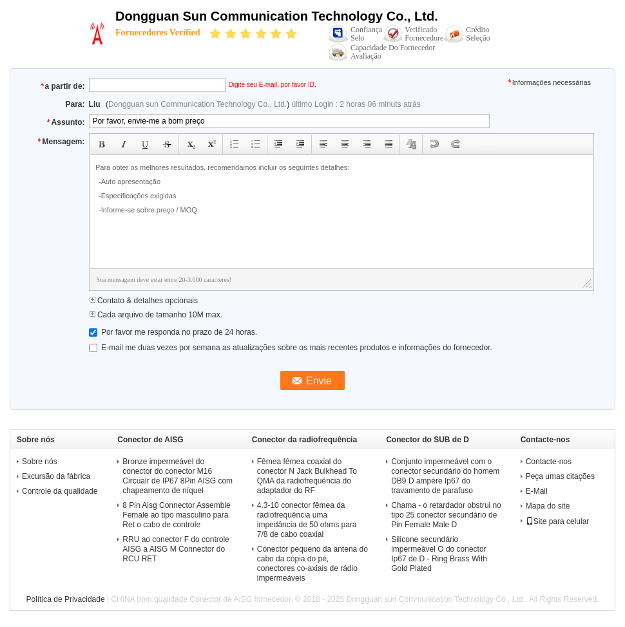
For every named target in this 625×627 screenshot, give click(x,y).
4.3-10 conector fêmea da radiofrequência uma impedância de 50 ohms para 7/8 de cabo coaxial (307, 520)
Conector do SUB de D (427, 439)
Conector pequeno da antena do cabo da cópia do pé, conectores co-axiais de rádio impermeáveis (312, 564)
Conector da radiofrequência (304, 439)
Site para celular (558, 521)
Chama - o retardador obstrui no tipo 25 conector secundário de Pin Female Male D (446, 515)
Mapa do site (548, 505)
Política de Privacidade (65, 599)
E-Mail (537, 491)
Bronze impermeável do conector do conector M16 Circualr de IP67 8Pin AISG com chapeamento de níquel (177, 476)
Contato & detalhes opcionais (143, 300)
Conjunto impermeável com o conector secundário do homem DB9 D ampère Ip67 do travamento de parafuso (445, 476)
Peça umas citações (560, 476)
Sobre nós (39, 461)
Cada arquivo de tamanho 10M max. (155, 314)
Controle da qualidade (59, 491)
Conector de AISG (150, 439)
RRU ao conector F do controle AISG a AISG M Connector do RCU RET (175, 549)
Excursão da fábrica (56, 476)
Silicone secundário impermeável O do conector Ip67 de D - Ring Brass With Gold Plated (439, 554)
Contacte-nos (549, 461)
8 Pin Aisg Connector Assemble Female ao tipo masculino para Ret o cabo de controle (176, 515)
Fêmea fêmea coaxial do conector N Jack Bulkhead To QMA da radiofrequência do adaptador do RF (307, 476)
